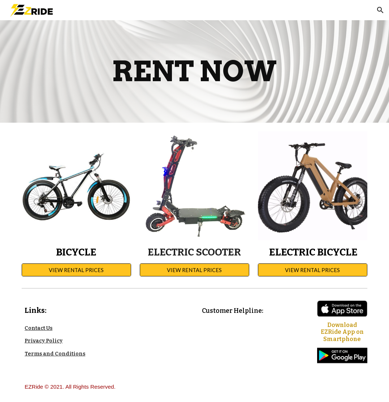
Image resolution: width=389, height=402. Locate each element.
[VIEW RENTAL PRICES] (76, 270)
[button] (380, 10)
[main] (194, 71)
